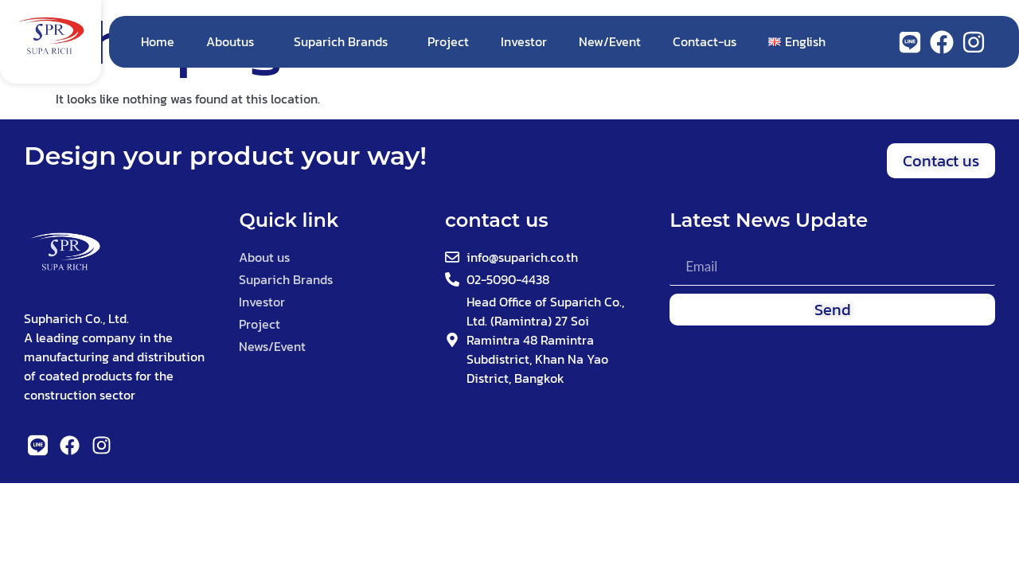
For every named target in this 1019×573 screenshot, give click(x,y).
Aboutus (234, 41)
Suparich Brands (345, 41)
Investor (524, 41)
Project (448, 41)
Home (157, 41)
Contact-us (704, 41)
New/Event (610, 41)
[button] (941, 160)
